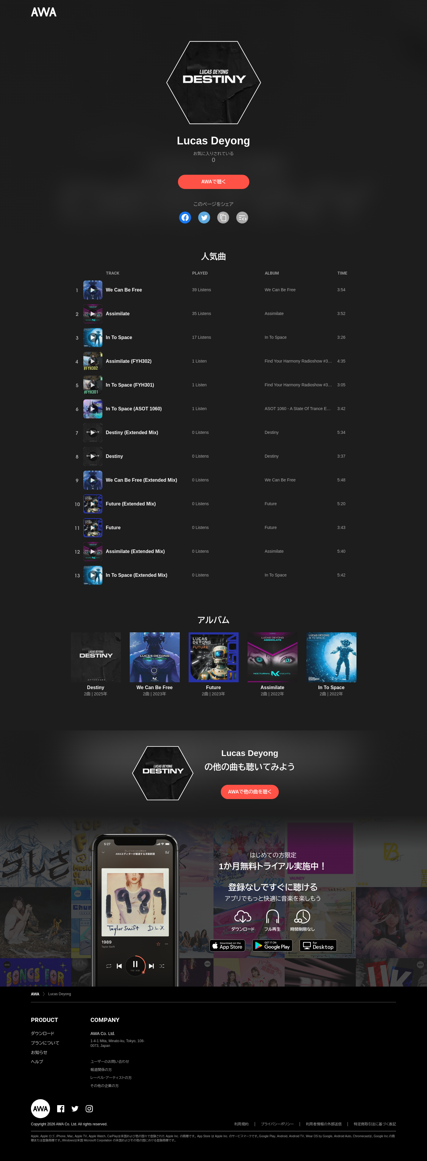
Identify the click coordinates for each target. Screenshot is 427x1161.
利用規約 (241, 1124)
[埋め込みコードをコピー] (242, 217)
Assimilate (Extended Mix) (135, 551)
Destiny (272, 432)
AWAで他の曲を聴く (249, 791)
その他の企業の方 (104, 1086)
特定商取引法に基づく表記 (375, 1124)
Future (271, 503)
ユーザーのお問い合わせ (109, 1062)
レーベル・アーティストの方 (111, 1078)
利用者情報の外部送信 (324, 1124)
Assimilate (118, 313)
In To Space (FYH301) (130, 384)
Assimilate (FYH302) (129, 361)
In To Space (119, 337)
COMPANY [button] (104, 1019)
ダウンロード (42, 1033)
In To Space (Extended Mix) (137, 575)
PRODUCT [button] (44, 1019)
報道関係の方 (101, 1070)
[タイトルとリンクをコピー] (223, 217)
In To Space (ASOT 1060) (134, 408)
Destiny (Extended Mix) (132, 432)
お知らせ (39, 1052)
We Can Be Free (124, 289)
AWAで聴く (213, 181)
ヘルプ (37, 1061)
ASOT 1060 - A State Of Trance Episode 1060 (307, 408)
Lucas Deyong (59, 994)
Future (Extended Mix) (131, 503)
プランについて (45, 1043)
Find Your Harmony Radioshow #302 (299, 361)
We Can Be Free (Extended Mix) (141, 480)
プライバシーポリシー (277, 1124)
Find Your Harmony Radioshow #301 (299, 384)
